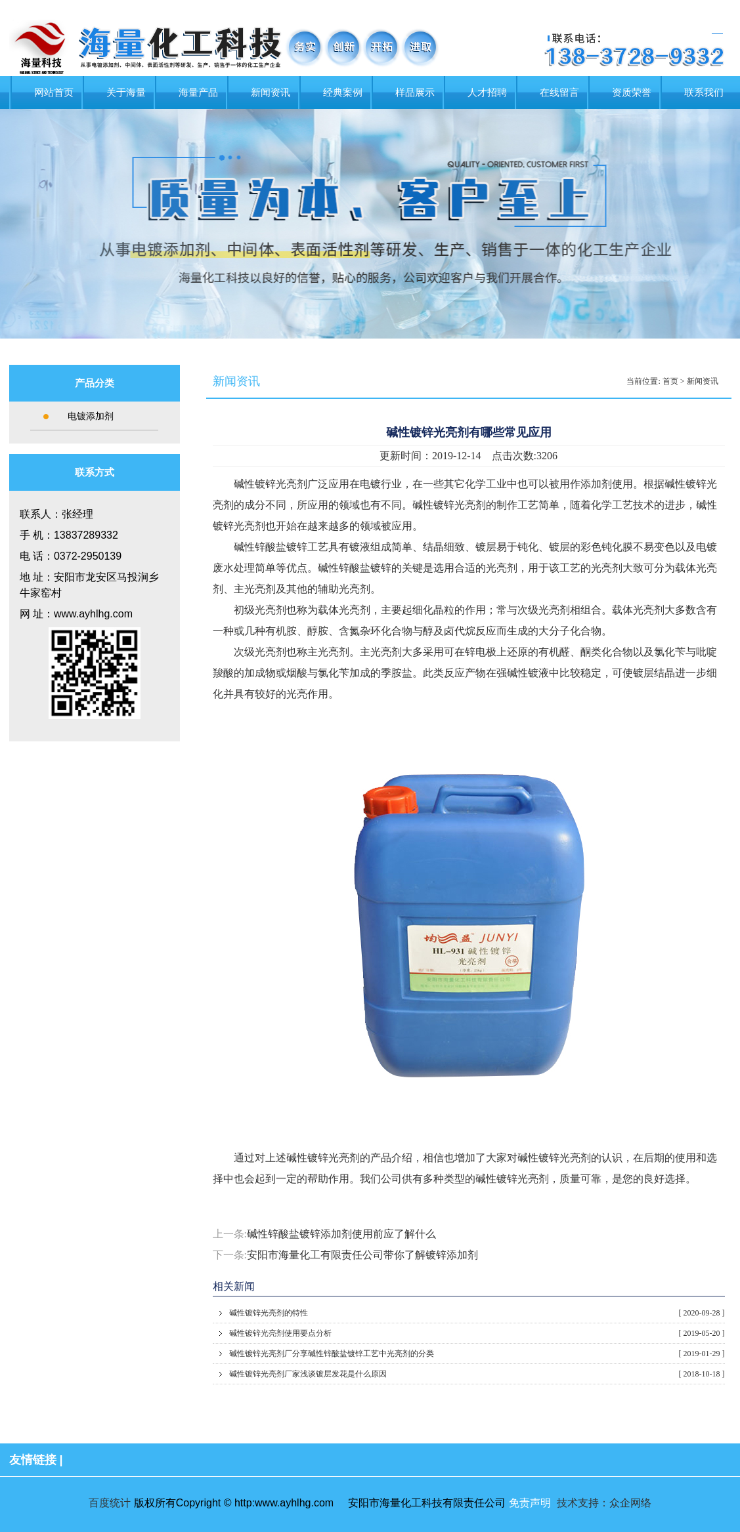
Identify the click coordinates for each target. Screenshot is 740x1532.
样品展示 (415, 92)
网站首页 (54, 92)
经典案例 (342, 92)
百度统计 (110, 1502)
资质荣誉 (631, 92)
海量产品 (198, 92)
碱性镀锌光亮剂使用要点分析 (477, 1333)
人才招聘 (487, 92)
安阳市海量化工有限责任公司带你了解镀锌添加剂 (362, 1254)
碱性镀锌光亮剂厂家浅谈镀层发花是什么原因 (477, 1374)
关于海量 (126, 92)
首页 (670, 381)
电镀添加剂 (91, 416)
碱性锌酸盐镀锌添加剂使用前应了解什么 (341, 1233)
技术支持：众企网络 (604, 1502)
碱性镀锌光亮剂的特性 (477, 1313)
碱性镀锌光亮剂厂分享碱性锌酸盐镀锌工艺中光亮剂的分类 (477, 1353)
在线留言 (559, 92)
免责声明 (530, 1502)
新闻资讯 (270, 92)
